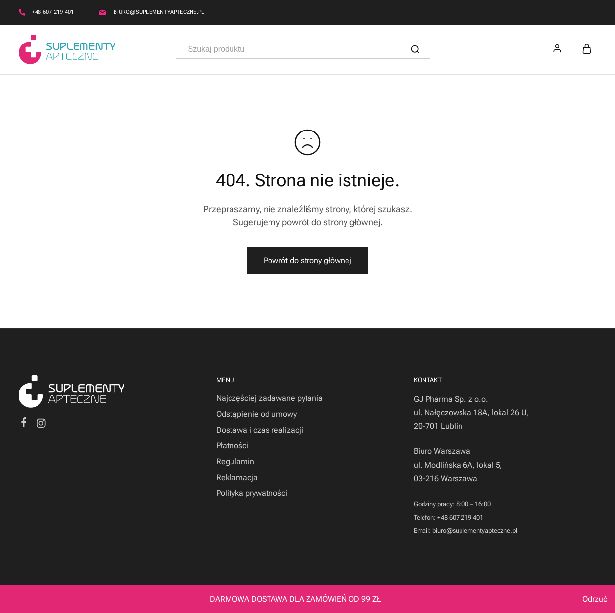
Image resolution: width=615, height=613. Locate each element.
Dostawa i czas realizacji (259, 430)
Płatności (232, 445)
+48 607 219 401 (53, 12)
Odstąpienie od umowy (256, 414)
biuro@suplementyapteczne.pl (159, 12)
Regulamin (235, 461)
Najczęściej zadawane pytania (269, 398)
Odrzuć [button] (594, 599)
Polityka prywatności (251, 493)
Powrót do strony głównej (307, 260)
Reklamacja (237, 477)
